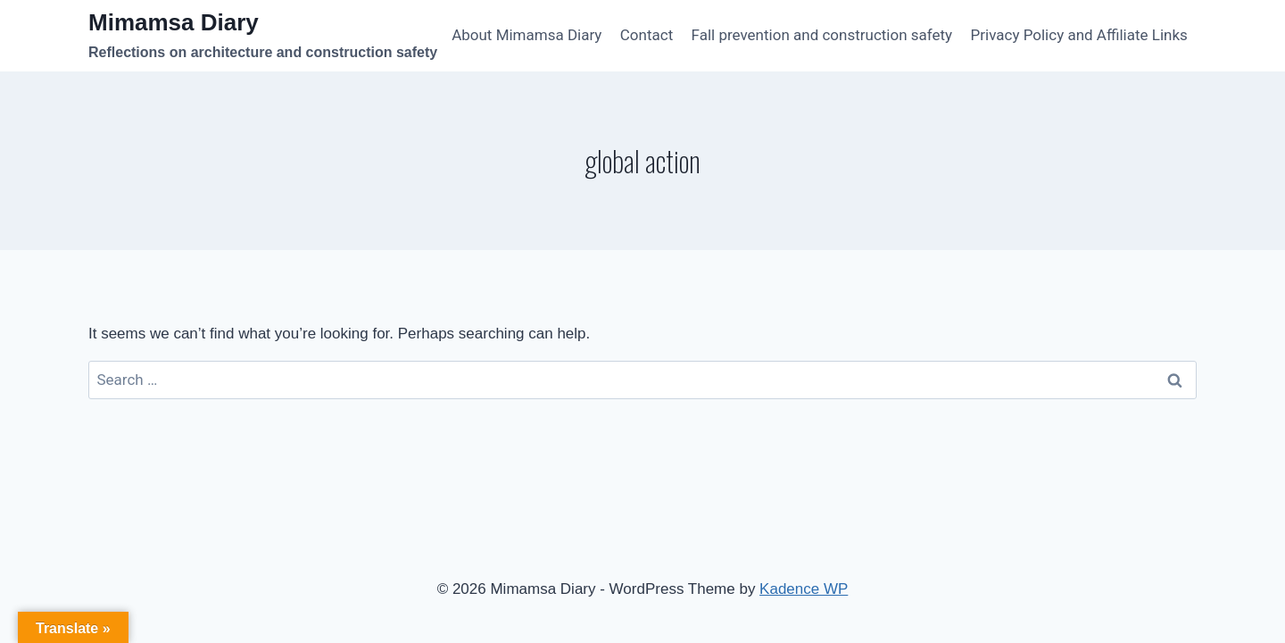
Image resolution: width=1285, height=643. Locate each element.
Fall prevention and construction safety (822, 35)
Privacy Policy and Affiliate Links (1079, 35)
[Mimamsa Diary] (262, 36)
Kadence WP (803, 588)
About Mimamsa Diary (526, 35)
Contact (646, 35)
